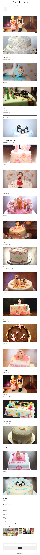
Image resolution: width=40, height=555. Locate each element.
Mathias (5, 498)
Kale (17, 553)
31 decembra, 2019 (5, 343)
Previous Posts (7, 504)
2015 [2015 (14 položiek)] (8, 523)
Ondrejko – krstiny (8, 84)
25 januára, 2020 (5, 266)
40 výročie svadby (8, 268)
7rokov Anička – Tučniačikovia (11, 140)
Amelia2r (5, 319)
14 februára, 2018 (5, 82)
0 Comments (20, 26)
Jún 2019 (5, 447)
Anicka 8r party (7, 217)
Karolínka (6, 472)
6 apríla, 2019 (4, 471)
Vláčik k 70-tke (7, 108)
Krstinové (4, 372)
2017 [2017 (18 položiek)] (12, 523)
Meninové (4, 474)
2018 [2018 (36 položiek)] (15, 524)
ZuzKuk (7, 112)
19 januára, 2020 (5, 292)
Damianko (5, 293)
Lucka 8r (5, 191)
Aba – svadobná (20, 23)
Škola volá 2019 (7, 421)
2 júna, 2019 (4, 445)
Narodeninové (4, 112)
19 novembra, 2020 (5, 164)
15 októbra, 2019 (5, 394)
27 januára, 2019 (5, 138)
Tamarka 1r (6, 166)
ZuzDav (4, 517)
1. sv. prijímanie (4, 449)
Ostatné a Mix (7, 142)
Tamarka (5, 370)
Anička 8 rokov (7, 242)
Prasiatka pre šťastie (9, 345)
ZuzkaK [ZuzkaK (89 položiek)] (25, 524)
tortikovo (20, 2)
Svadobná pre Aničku (9, 57)
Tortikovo (22, 552)
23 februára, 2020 (5, 215)
